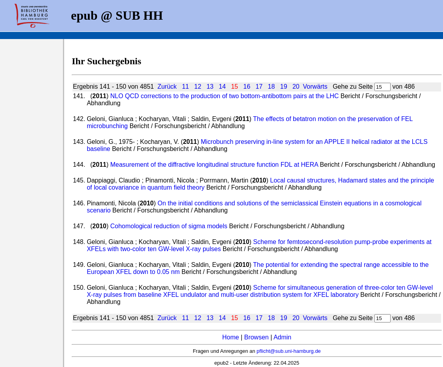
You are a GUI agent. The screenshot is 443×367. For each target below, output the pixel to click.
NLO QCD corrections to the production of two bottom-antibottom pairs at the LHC (224, 96)
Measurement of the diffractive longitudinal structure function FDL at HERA (214, 164)
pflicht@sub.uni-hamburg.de (289, 351)
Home (230, 337)
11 (185, 86)
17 (258, 86)
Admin (282, 337)
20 (296, 86)
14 (222, 86)
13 (210, 86)
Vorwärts (315, 86)
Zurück (167, 86)
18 (271, 86)
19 (283, 86)
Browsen (256, 337)
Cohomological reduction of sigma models (168, 226)
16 (246, 86)
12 (197, 86)
